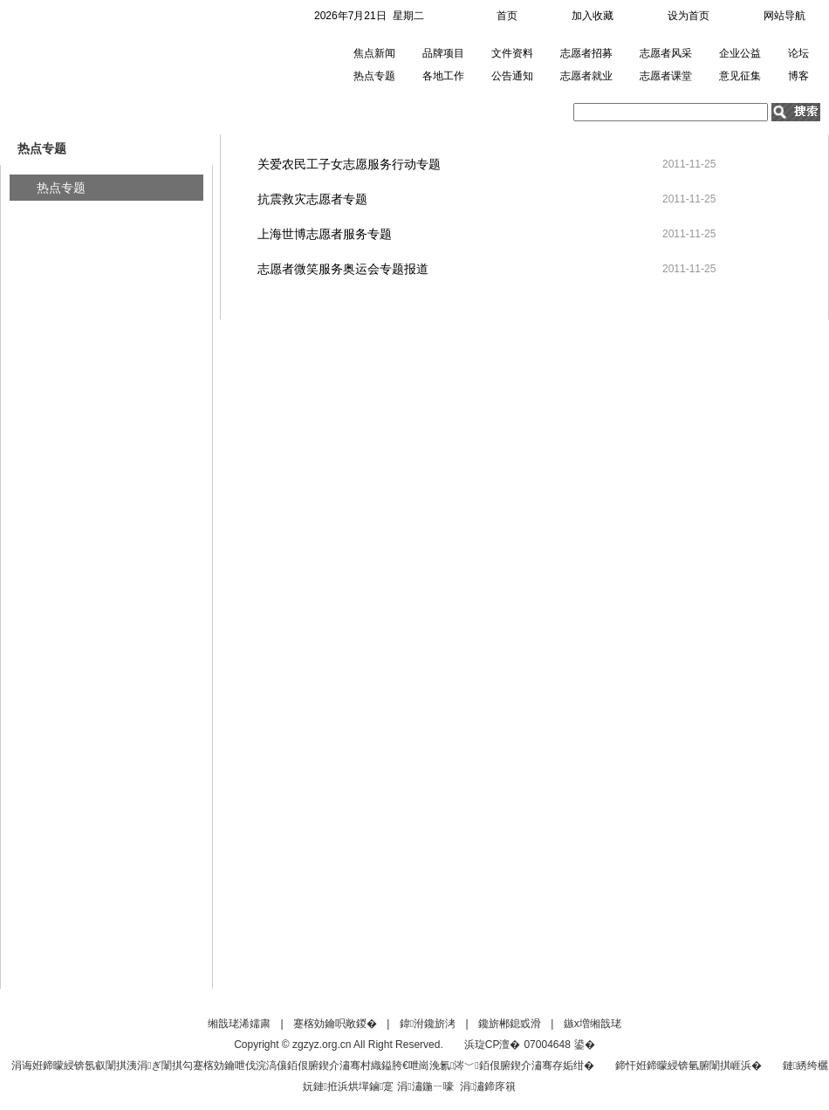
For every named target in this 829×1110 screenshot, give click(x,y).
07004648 (547, 1044)
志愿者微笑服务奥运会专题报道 (342, 269)
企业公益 (740, 53)
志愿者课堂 (666, 76)
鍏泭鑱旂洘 (428, 1024)
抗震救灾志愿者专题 (312, 199)
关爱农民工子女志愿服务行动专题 (349, 164)
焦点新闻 (374, 53)
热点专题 (374, 76)
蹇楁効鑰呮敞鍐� (335, 1024)
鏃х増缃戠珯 (592, 1024)
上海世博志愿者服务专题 (324, 234)
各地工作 (443, 76)
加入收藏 (592, 16)
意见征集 (740, 76)
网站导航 (784, 16)
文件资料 (512, 53)
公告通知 (512, 76)
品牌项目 (443, 53)
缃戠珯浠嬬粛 (239, 1024)
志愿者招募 (586, 53)
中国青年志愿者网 (99, 65)
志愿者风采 (666, 53)
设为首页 (688, 16)
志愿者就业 (586, 76)
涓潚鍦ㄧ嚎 (425, 1086)
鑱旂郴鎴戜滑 (509, 1024)
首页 (507, 16)
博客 (798, 76)
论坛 (798, 53)
